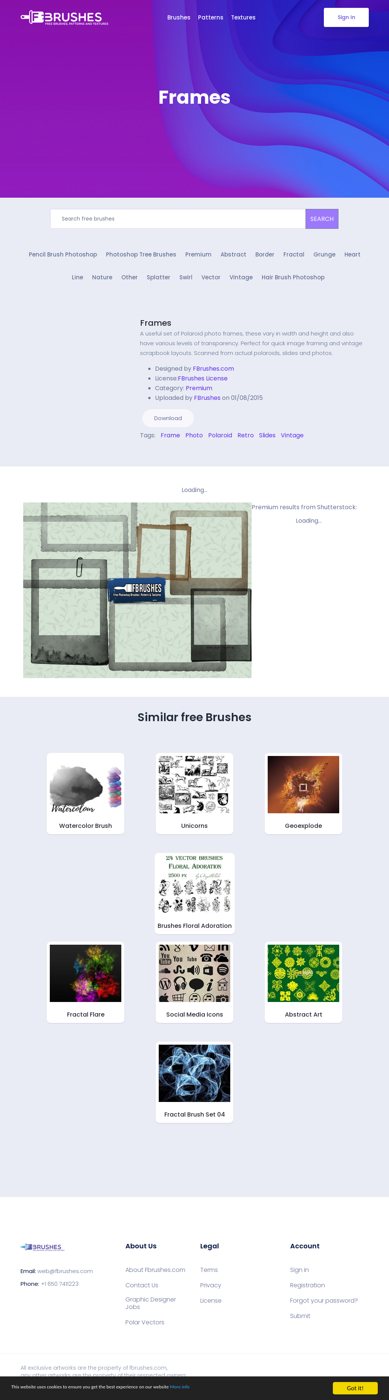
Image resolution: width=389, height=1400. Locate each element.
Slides (267, 440)
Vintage (241, 283)
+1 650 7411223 (60, 1289)
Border (264, 257)
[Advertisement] (194, 131)
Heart (352, 257)
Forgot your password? (324, 1305)
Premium (198, 257)
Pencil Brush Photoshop (63, 257)
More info (230, 1389)
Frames (155, 328)
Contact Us (141, 1290)
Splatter (158, 283)
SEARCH (322, 219)
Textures (243, 17)
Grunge (324, 257)
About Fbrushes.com (155, 1275)
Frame (170, 440)
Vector (211, 283)
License (211, 1305)
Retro (245, 440)
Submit (300, 1321)
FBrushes (207, 402)
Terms (209, 1275)
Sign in (299, 1275)
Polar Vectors (144, 1327)
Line (77, 283)
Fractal (293, 257)
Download (168, 423)
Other (129, 283)
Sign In (346, 17)
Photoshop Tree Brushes (141, 257)
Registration (307, 1290)
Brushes (179, 17)
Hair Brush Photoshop (293, 283)
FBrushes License (203, 383)
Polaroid (220, 440)
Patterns (211, 17)
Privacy (210, 1290)
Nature (102, 283)
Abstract (233, 257)
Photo (194, 440)
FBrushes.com (213, 373)
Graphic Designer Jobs (150, 1308)
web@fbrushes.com (65, 1276)
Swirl (185, 283)
